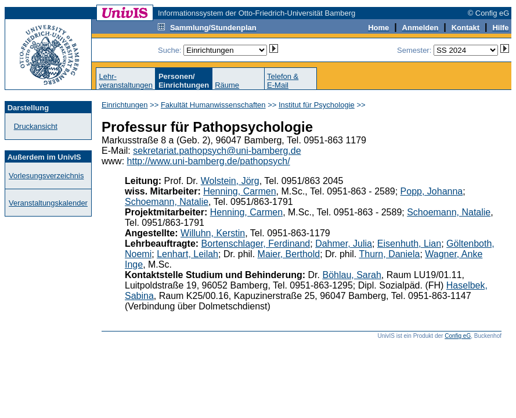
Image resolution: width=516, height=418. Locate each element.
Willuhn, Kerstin (213, 233)
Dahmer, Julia (343, 243)
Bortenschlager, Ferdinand (256, 243)
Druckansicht (35, 126)
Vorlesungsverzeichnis (46, 175)
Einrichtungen (125, 104)
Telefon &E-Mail (282, 80)
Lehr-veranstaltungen (126, 80)
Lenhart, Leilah (187, 254)
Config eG (458, 336)
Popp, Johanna (431, 191)
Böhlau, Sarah (351, 275)
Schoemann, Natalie (166, 202)
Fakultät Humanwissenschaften (213, 104)
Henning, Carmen (239, 191)
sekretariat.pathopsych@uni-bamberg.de (217, 151)
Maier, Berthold (289, 254)
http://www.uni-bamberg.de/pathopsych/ (208, 161)
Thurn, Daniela (389, 254)
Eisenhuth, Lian (409, 243)
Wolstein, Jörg (230, 181)
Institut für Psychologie (317, 104)
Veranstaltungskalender (48, 203)
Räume (227, 85)
